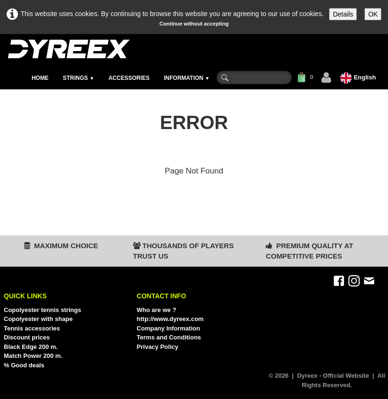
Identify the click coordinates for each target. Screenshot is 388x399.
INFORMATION (187, 78)
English (359, 77)
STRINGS (78, 78)
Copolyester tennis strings (42, 309)
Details (343, 14)
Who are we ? (157, 309)
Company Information (168, 328)
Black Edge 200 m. (31, 346)
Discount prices (27, 337)
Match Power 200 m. (33, 355)
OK (373, 14)
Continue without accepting (194, 23)
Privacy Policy (157, 346)
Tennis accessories (32, 328)
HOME (40, 78)
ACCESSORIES (129, 78)
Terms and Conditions (169, 337)
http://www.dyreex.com (170, 318)
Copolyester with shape (38, 318)
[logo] (68, 49)
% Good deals (24, 365)
